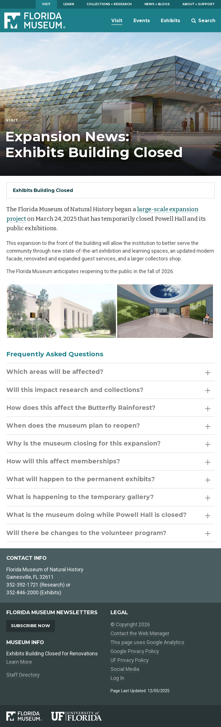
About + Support (198, 4)
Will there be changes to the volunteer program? (108, 532)
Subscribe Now (30, 625)
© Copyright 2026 (130, 624)
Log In (117, 678)
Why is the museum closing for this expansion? (108, 443)
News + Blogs (157, 4)
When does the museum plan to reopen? (108, 425)
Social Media (124, 669)
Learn (68, 4)
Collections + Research (109, 4)
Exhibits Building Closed (43, 190)
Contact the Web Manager (139, 633)
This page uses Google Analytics (147, 642)
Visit (46, 4)
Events (142, 20)
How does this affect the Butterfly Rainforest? (108, 407)
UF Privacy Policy (129, 660)
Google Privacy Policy (134, 651)
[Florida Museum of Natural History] (28, 716)
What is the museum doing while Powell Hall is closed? (108, 514)
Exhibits (170, 20)
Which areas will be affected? (108, 371)
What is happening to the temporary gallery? (108, 496)
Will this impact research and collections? (108, 389)
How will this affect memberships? (108, 461)
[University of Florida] (80, 716)
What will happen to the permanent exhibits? (108, 479)
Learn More (19, 662)
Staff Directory (22, 675)
